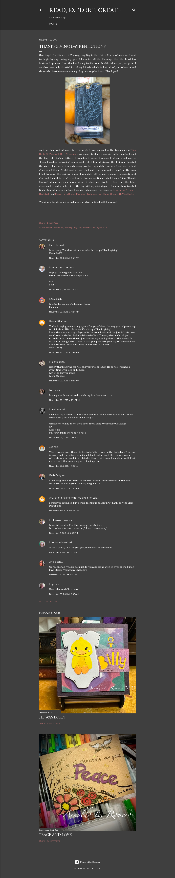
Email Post (52, 223)
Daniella (53, 245)
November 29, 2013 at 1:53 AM (63, 437)
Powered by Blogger (87, 862)
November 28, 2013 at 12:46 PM (64, 400)
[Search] (134, 9)
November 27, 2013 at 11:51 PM (63, 289)
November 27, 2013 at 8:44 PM (64, 258)
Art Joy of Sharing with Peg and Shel (70, 497)
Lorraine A (55, 409)
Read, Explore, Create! (86, 10)
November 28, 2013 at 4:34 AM (64, 311)
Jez (51, 446)
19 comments (53, 841)
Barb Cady (55, 475)
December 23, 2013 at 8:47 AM (64, 594)
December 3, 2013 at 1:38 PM (63, 574)
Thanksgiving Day (73, 227)
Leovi (52, 298)
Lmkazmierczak (58, 520)
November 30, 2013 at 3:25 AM (64, 488)
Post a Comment (48, 601)
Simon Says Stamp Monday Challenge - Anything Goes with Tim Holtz (94, 194)
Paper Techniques (54, 227)
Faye (52, 584)
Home (53, 23)
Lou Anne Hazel (58, 542)
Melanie (53, 361)
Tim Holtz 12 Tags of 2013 (95, 227)
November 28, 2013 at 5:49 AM (64, 352)
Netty (52, 390)
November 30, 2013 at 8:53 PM (64, 510)
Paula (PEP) (56, 321)
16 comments (53, 723)
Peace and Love (55, 834)
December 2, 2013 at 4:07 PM (63, 533)
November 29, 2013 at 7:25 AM (63, 466)
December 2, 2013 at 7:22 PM (63, 552)
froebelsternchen (59, 267)
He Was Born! (53, 717)
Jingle (52, 561)
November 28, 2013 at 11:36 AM (64, 380)
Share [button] (42, 223)
